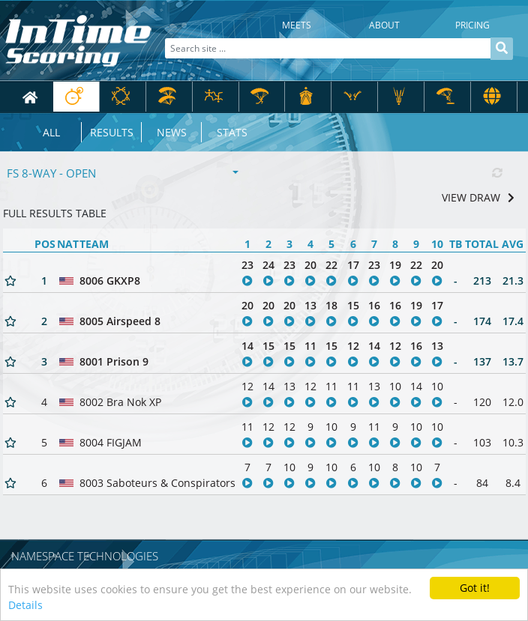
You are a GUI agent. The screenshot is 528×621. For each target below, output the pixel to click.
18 (332, 305)
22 (332, 265)
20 (310, 265)
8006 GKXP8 (110, 280)
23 (248, 265)
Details (25, 606)
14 (248, 346)
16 (374, 305)
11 (310, 346)
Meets (296, 25)
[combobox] (123, 173)
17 (353, 265)
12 (353, 346)
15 (353, 305)
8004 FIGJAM (111, 442)
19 (395, 265)
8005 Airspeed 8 (120, 321)
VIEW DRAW (478, 197)
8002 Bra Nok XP (120, 402)
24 (268, 265)
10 (395, 386)
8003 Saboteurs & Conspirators (158, 483)
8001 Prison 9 (114, 361)
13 (310, 305)
